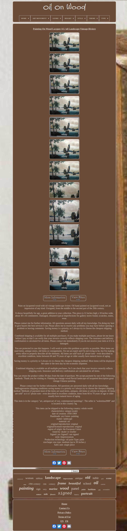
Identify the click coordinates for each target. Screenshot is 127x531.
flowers (52, 494)
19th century (34, 484)
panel (75, 488)
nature (38, 494)
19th (44, 484)
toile (46, 494)
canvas (103, 484)
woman (29, 478)
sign (38, 489)
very (45, 489)
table (96, 478)
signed (65, 493)
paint (84, 489)
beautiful (75, 483)
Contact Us (64, 508)
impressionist (68, 479)
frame (62, 483)
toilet (24, 484)
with (99, 490)
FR (66, 521)
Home (64, 504)
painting (26, 488)
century (52, 484)
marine (53, 488)
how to (76, 495)
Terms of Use (64, 517)
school (87, 483)
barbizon (91, 489)
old (87, 477)
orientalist (106, 489)
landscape (53, 478)
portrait (86, 493)
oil (96, 482)
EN (62, 521)
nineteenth (20, 479)
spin (102, 479)
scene (108, 478)
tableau (39, 478)
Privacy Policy (64, 512)
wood (64, 488)
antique (79, 478)
